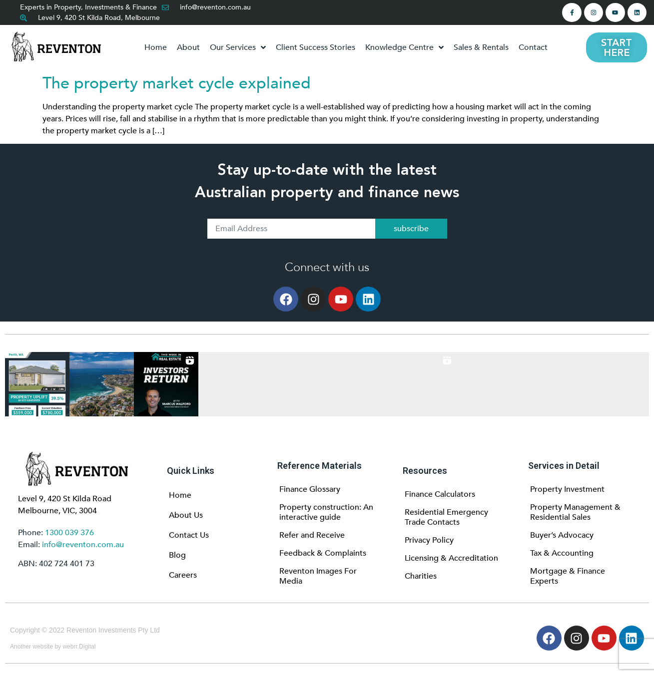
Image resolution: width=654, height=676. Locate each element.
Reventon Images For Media (318, 576)
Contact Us (189, 535)
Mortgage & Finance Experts (567, 576)
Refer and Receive (312, 535)
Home (180, 495)
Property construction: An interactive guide (326, 512)
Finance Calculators (440, 494)
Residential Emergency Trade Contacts (446, 517)
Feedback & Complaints (322, 553)
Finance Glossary (309, 489)
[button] (37, 384)
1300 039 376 (69, 532)
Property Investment (567, 489)
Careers (183, 575)
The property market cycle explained (176, 83)
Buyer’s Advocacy (562, 535)
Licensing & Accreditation (451, 558)
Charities (421, 576)
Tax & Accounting (562, 553)
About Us (186, 515)
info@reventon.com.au (83, 544)
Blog (177, 555)
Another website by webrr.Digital (52, 646)
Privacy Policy (429, 540)
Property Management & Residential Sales (575, 512)
